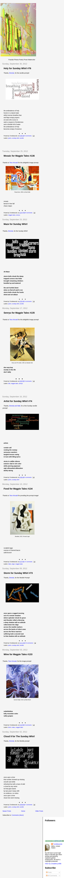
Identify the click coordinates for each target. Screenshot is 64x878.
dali (9, 383)
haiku (9, 564)
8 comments (28, 213)
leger (13, 564)
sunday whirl (15, 138)
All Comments (51, 875)
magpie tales (11, 215)
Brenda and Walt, (15, 406)
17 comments (28, 561)
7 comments (28, 804)
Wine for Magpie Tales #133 (18, 654)
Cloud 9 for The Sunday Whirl (19, 736)
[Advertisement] (25, 144)
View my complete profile (53, 863)
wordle (22, 138)
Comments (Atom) (18, 815)
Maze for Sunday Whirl (15, 224)
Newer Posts (7, 811)
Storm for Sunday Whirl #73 (18, 573)
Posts (48, 872)
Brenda (11, 73)
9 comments (28, 301)
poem (9, 138)
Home (23, 811)
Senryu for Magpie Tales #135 (19, 313)
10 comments (29, 643)
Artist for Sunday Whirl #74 (18, 401)
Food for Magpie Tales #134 (18, 489)
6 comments (28, 136)
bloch (9, 727)
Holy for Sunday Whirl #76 (17, 68)
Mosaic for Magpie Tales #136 (19, 156)
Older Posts (39, 811)
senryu (18, 215)
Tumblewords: (57, 844)
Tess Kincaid (13, 162)
